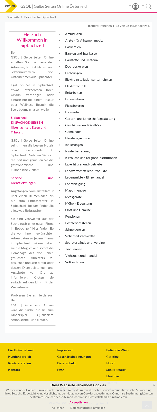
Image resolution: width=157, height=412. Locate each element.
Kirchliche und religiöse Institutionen (91, 158)
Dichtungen (73, 73)
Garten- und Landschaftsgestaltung (90, 118)
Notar (110, 363)
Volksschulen (74, 262)
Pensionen (72, 216)
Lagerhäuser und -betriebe (83, 164)
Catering (112, 356)
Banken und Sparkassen (82, 53)
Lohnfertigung (75, 184)
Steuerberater (116, 369)
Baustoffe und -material (82, 60)
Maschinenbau (75, 190)
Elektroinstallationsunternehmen (88, 79)
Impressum (65, 350)
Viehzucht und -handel (81, 255)
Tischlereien (73, 249)
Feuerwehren (74, 99)
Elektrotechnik (75, 86)
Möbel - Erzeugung (78, 203)
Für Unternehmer (21, 350)
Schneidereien (75, 229)
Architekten (73, 34)
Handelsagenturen (78, 138)
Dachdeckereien (76, 66)
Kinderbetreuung (77, 151)
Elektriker (113, 376)
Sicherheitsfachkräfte (80, 236)
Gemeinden (73, 131)
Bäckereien (73, 47)
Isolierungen (74, 145)
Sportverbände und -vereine (85, 242)
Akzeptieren (78, 402)
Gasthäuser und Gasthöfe (83, 125)
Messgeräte (73, 197)
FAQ (60, 369)
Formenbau (73, 112)
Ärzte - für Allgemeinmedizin (85, 40)
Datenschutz (66, 363)
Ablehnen (58, 407)
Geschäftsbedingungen (74, 356)
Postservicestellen (78, 223)
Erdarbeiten (73, 92)
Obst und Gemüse (78, 210)
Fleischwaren (74, 105)
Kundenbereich (19, 356)
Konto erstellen (19, 363)
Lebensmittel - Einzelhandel (84, 177)
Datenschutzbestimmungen (87, 407)
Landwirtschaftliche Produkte (86, 171)
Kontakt (14, 369)
